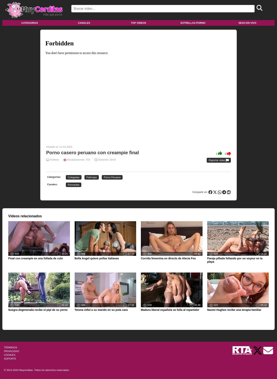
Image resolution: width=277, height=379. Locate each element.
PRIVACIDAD (11, 351)
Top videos (138, 22)
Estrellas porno (193, 22)
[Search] (163, 8)
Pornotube (73, 184)
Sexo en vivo (247, 22)
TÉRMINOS (10, 347)
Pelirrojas (91, 177)
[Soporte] (268, 350)
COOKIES (9, 354)
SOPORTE (10, 358)
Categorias (29, 22)
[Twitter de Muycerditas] (258, 350)
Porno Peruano (112, 177)
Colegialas (74, 177)
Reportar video (219, 160)
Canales (84, 22)
